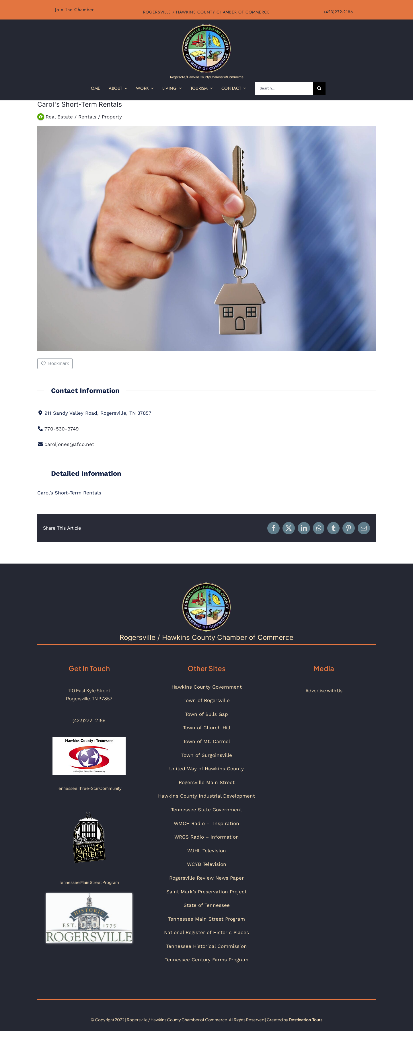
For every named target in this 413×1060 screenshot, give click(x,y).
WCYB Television (206, 864)
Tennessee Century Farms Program (206, 959)
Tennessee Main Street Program (206, 919)
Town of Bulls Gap (206, 714)
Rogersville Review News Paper (206, 878)
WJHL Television (206, 851)
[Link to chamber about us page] (74, 10)
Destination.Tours (305, 1019)
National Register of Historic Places (206, 932)
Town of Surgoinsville (206, 755)
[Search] (319, 88)
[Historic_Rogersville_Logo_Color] (89, 896)
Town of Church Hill (206, 727)
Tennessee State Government (206, 809)
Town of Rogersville (207, 700)
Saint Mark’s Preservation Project (206, 892)
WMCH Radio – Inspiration (206, 823)
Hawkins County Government (207, 687)
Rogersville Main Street (207, 782)
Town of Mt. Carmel (206, 741)
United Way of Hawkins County (206, 768)
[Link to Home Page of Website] (206, 51)
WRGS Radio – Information (206, 837)
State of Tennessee (207, 905)
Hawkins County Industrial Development (206, 796)
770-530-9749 (61, 429)
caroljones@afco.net (69, 444)
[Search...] (284, 88)
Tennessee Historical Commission (206, 946)
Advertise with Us (323, 690)
